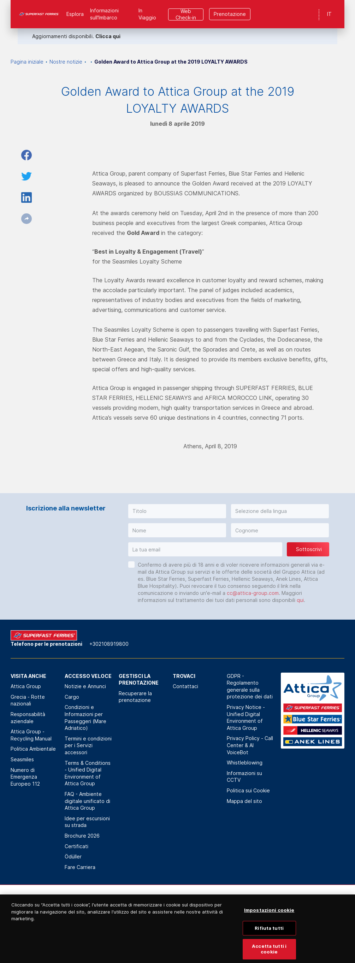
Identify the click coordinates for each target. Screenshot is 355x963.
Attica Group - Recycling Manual (31, 735)
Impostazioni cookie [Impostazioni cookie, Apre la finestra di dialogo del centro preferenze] (269, 918)
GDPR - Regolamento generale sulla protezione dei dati (250, 686)
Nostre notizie (65, 62)
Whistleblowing (244, 763)
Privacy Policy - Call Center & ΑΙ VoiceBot (250, 745)
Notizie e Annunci (85, 686)
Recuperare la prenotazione (135, 696)
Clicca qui (107, 36)
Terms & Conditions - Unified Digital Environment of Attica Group (88, 773)
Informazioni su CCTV (244, 776)
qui (300, 600)
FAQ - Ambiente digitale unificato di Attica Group (87, 801)
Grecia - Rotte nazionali (28, 700)
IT (329, 14)
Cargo (72, 697)
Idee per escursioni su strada (87, 821)
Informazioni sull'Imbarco (104, 13)
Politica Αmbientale (33, 749)
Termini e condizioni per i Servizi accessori (88, 745)
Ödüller (73, 856)
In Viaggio (147, 13)
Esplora (75, 14)
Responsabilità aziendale (28, 717)
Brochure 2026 (82, 836)
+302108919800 (109, 644)
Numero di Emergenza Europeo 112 (25, 777)
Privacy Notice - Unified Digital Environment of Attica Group (246, 717)
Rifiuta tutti (269, 936)
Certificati (76, 846)
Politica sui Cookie (248, 790)
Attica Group (26, 686)
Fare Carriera (80, 867)
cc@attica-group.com (253, 593)
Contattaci (185, 686)
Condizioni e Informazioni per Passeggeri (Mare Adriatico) (85, 717)
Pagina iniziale (27, 62)
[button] (177, 511)
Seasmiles (22, 759)
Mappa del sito (244, 801)
